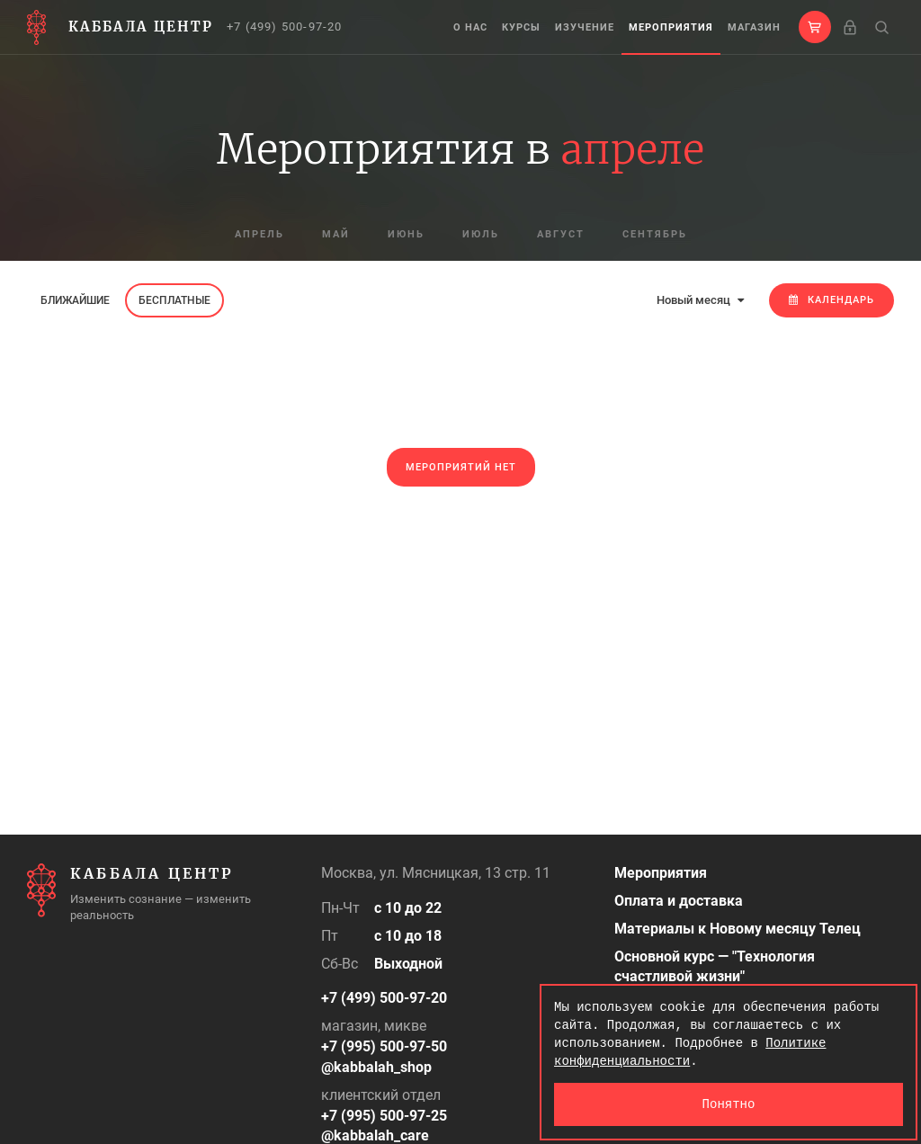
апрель (259, 234)
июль (480, 234)
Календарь (831, 300)
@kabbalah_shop (376, 1067)
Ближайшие (75, 300)
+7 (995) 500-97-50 (384, 1046)
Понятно (729, 1104)
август (561, 234)
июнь (406, 234)
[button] (815, 27)
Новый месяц (700, 300)
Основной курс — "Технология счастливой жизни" (714, 967)
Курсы (521, 27)
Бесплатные (174, 300)
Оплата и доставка (678, 900)
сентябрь (654, 234)
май (336, 234)
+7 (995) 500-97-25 (384, 1115)
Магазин (754, 27)
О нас (470, 27)
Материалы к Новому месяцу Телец (737, 928)
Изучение (584, 27)
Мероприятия (671, 27)
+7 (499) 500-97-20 (285, 26)
